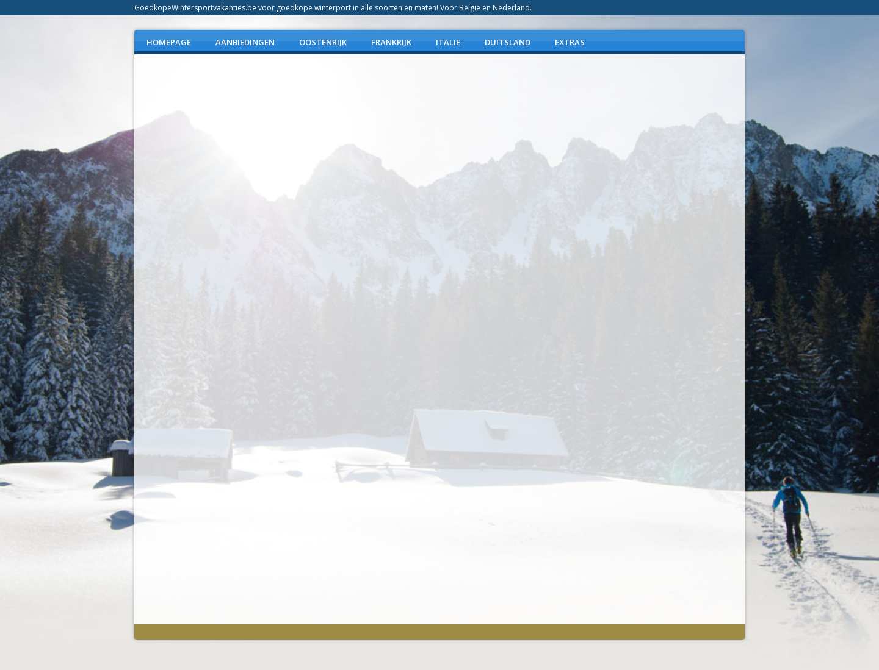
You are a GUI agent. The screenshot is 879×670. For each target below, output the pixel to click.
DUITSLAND (507, 42)
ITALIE (448, 42)
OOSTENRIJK (323, 42)
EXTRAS (570, 42)
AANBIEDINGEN (245, 42)
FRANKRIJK (391, 42)
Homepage (168, 42)
